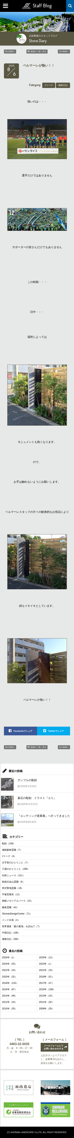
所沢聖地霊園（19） (12, 888)
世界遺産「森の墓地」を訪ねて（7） (21, 926)
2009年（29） (46, 1008)
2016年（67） (9, 989)
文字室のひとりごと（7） (15, 862)
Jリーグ (49, 85)
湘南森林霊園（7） (12, 849)
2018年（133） (10, 983)
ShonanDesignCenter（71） (17, 913)
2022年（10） (9, 970)
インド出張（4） (11, 920)
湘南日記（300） (11, 939)
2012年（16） (9, 1002)
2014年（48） (9, 995)
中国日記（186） (11, 932)
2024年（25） (9, 963)
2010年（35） (9, 1008)
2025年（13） (46, 957)
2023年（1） (46, 963)
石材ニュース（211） (13, 875)
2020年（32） (9, 976)
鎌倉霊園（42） (10, 907)
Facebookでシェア (23, 731)
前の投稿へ (10, 51)
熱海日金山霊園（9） (13, 881)
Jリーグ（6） (9, 856)
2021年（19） (46, 970)
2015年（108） (47, 989)
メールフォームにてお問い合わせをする (53, 1047)
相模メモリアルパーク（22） (17, 900)
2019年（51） (46, 976)
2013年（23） (46, 995)
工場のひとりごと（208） (16, 869)
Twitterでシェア (56, 731)
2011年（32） (46, 1002)
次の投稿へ (64, 51)
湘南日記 (63, 85)
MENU (6, 6)
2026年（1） (9, 957)
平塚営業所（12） (11, 894)
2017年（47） (46, 983)
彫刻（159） (8, 843)
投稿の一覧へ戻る (38, 51)
